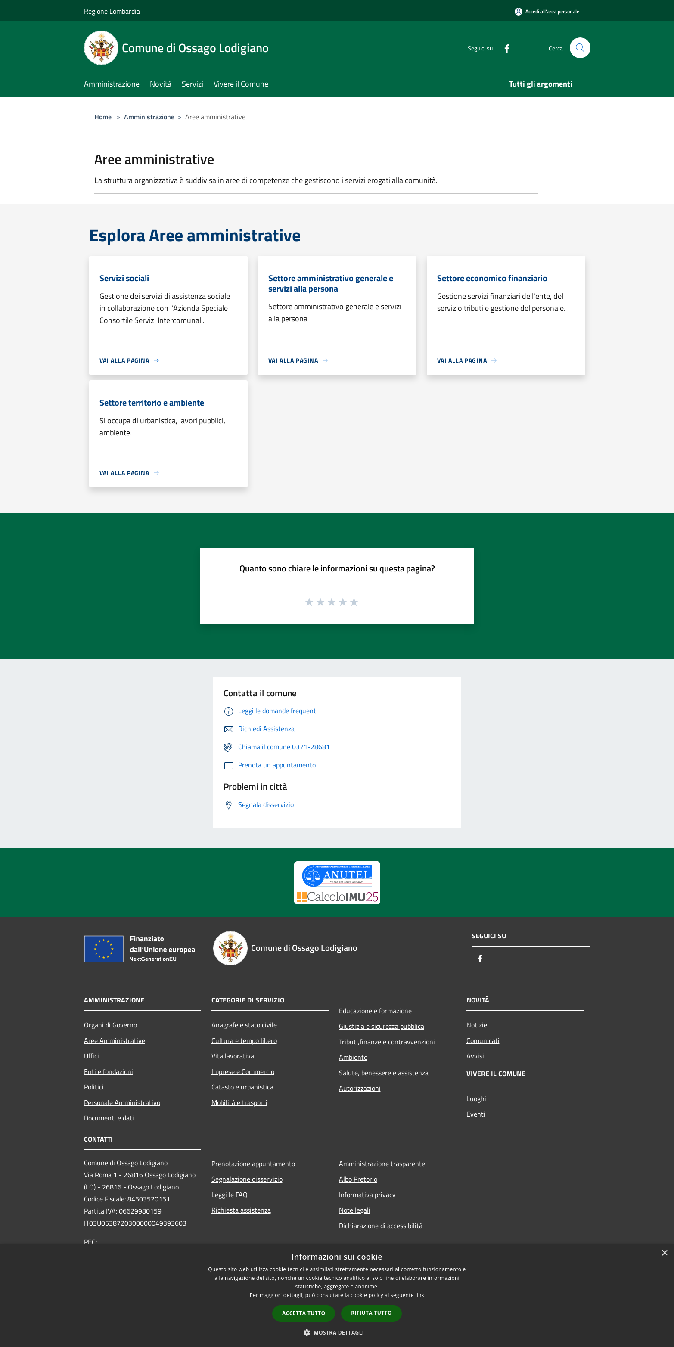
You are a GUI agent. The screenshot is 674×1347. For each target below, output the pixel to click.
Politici (94, 1087)
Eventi (475, 1114)
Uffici (91, 1056)
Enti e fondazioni (108, 1071)
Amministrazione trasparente (382, 1163)
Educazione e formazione (375, 1011)
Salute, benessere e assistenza (384, 1073)
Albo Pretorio (358, 1179)
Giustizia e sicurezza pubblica (381, 1026)
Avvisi (475, 1056)
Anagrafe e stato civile (244, 1025)
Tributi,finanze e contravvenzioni (387, 1042)
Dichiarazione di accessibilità (380, 1225)
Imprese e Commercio (242, 1071)
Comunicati (483, 1040)
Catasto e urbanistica (242, 1087)
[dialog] (337, 1295)
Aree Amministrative (114, 1040)
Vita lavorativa (232, 1056)
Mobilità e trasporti (239, 1102)
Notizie (476, 1025)
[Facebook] (503, 47)
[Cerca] (580, 47)
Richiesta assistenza (241, 1210)
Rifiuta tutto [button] (371, 1312)
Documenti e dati (109, 1118)
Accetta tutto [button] (303, 1313)
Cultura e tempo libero (244, 1040)
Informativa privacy (367, 1194)
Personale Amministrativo (122, 1102)
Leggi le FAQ (229, 1194)
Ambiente (353, 1057)
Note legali (354, 1210)
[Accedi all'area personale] (546, 11)
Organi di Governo (110, 1025)
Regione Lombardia (112, 11)
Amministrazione (149, 117)
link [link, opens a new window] (419, 1295)
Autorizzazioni (360, 1088)
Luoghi (476, 1098)
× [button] (664, 1253)
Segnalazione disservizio (247, 1179)
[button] (337, 1332)
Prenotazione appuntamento (253, 1163)
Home (103, 117)
